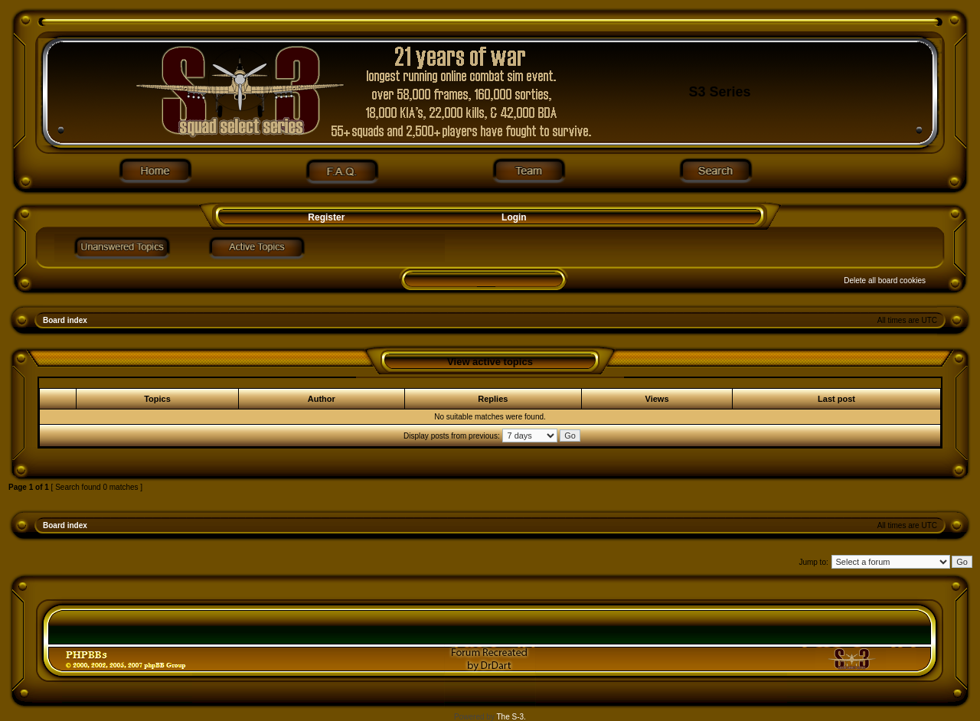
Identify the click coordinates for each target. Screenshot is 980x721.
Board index (65, 320)
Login (514, 217)
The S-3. (511, 717)
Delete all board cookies (885, 280)
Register (325, 217)
